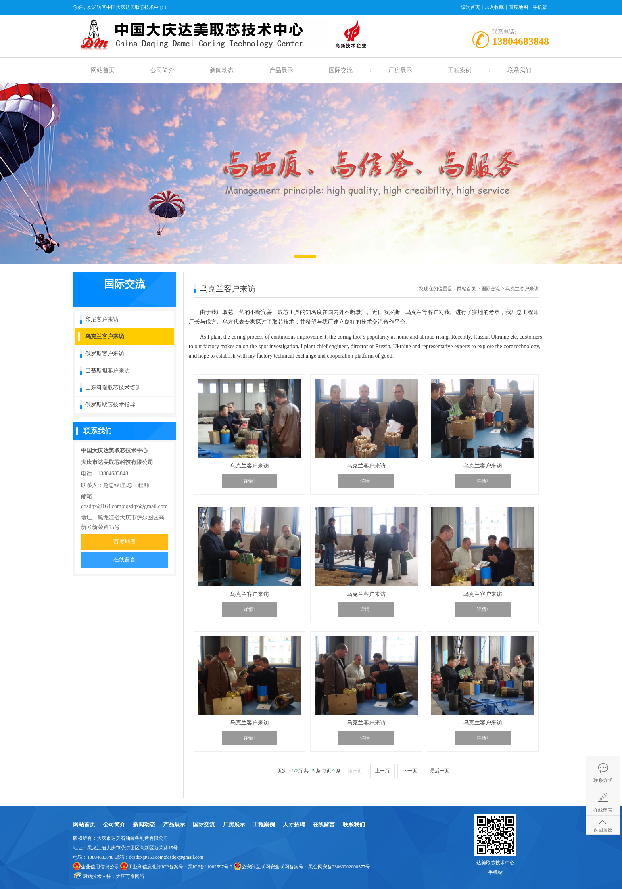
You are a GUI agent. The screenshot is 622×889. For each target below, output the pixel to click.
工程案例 (460, 70)
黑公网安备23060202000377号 (339, 867)
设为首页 (470, 7)
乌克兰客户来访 (104, 336)
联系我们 (519, 70)
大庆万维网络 (130, 876)
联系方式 (602, 780)
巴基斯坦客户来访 (107, 371)
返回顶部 (602, 830)
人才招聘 (294, 825)
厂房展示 (400, 70)
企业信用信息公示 (100, 867)
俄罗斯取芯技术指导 (110, 405)
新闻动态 (222, 70)
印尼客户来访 (102, 319)
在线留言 (124, 560)
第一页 (355, 771)
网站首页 (103, 70)
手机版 (540, 7)
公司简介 (162, 70)
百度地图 (518, 7)
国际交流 (341, 70)
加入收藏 (494, 7)
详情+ (250, 481)
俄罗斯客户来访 (104, 353)
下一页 (410, 771)
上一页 (382, 771)
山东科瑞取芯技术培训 (113, 388)
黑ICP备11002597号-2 (210, 867)
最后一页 (439, 771)
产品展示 (281, 70)
